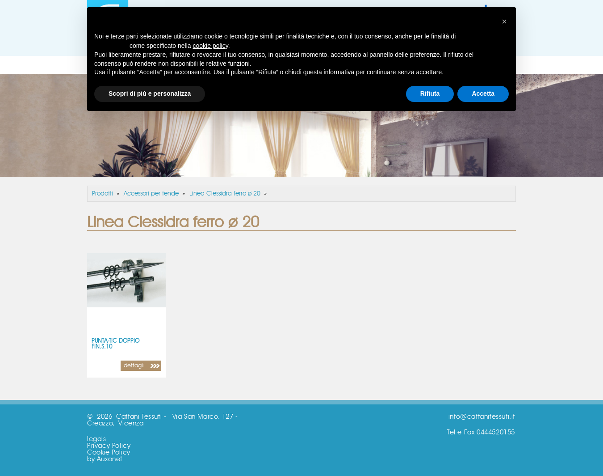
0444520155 (496, 432)
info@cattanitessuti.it (481, 416)
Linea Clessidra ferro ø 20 (224, 194)
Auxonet (109, 459)
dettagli (133, 366)
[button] (504, 21)
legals (96, 439)
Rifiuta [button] (430, 93)
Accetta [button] (483, 93)
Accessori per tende (151, 194)
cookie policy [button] (210, 45)
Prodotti (102, 194)
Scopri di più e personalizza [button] (150, 93)
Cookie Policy (108, 452)
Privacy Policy (108, 445)
